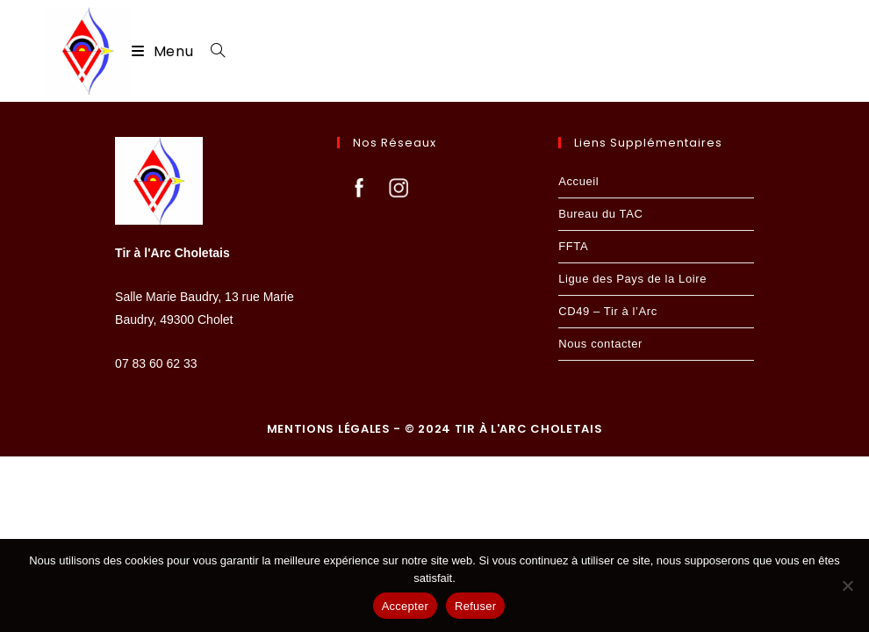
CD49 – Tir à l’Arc (607, 486)
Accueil (578, 356)
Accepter (405, 606)
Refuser (475, 606)
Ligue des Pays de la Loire (632, 454)
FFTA (573, 421)
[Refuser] (847, 585)
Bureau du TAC (600, 389)
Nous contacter (600, 519)
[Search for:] (212, 51)
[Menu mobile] (165, 51)
